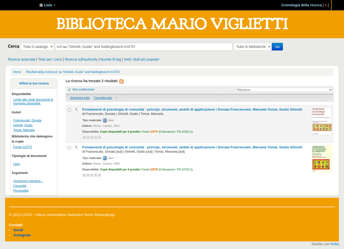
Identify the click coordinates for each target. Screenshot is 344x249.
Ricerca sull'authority (81, 59)
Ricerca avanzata (21, 59)
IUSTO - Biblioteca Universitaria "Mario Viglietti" (22, 5)
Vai (277, 47)
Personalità (20, 190)
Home (17, 72)
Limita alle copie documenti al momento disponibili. (33, 101)
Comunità (19, 186)
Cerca (13, 46)
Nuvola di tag (110, 59)
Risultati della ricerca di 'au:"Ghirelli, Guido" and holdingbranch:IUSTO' (73, 72)
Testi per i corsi (50, 59)
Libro (16, 164)
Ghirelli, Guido (22, 125)
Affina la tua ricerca (34, 83)
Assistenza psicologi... (28, 181)
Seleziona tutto (80, 98)
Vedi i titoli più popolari (141, 59)
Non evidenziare (83, 89)
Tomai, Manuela (24, 130)
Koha (335, 244)
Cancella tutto (103, 98)
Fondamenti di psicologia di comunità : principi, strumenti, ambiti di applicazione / (192, 109)
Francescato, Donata (27, 120)
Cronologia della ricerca (301, 5)
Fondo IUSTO (22, 147)
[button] (47, 5)
